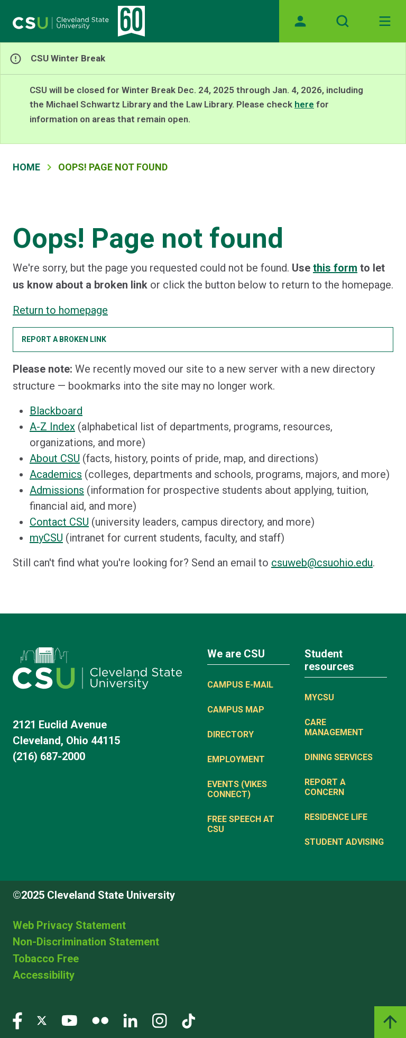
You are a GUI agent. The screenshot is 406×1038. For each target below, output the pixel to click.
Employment (236, 759)
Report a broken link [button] (64, 339)
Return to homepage (60, 310)
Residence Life (335, 817)
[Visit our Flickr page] (100, 1020)
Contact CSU (59, 522)
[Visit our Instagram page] (159, 1020)
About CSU (55, 458)
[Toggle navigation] (385, 21)
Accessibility (44, 975)
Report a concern (325, 787)
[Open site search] (342, 21)
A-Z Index (52, 426)
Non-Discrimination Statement (86, 941)
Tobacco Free (46, 958)
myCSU (46, 537)
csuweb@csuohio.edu (322, 562)
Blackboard (56, 410)
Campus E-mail (240, 685)
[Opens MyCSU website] (300, 21)
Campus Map (235, 710)
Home (26, 167)
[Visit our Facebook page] (17, 1020)
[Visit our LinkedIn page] (130, 1020)
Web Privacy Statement (69, 925)
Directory (230, 734)
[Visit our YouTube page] (69, 1020)
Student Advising (344, 842)
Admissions (57, 490)
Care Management (334, 727)
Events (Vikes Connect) (237, 789)
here (304, 104)
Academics (56, 474)
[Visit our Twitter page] (42, 1020)
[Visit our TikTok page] (188, 1020)
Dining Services (338, 757)
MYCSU (319, 697)
